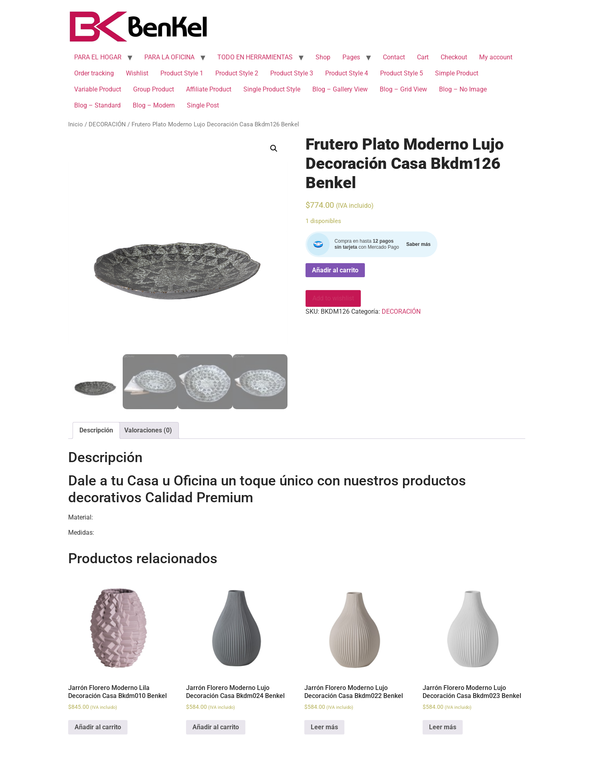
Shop (323, 57)
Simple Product (456, 73)
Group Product (153, 89)
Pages (351, 57)
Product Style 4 (346, 73)
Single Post (203, 105)
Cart (423, 57)
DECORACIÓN (107, 124)
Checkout (454, 57)
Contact (394, 57)
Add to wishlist (333, 298)
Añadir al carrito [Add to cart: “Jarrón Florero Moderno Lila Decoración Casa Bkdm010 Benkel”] (98, 727)
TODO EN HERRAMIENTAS (255, 57)
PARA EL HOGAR (97, 57)
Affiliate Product (208, 89)
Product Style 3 (291, 73)
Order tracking (94, 73)
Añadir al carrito (335, 270)
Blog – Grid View (403, 89)
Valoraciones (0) (148, 430)
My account (495, 57)
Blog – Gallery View (340, 89)
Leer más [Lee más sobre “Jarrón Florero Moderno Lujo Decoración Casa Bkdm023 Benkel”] (442, 727)
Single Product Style (271, 89)
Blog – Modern (154, 105)
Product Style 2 (236, 73)
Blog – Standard (97, 105)
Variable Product (97, 89)
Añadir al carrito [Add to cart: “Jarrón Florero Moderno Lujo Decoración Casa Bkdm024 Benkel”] (215, 727)
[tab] (96, 430)
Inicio (75, 124)
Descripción (96, 430)
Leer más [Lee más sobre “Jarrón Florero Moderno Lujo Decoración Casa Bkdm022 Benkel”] (324, 727)
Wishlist (137, 73)
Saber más (418, 244)
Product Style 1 (181, 73)
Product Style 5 (401, 73)
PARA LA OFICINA (169, 57)
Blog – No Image (463, 89)
